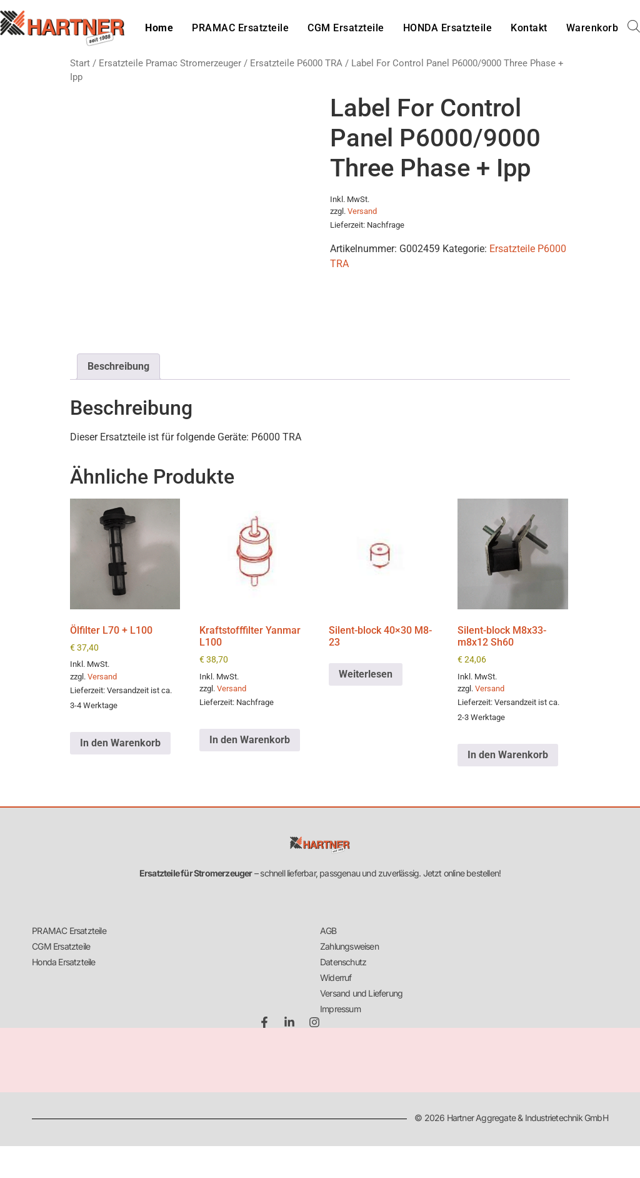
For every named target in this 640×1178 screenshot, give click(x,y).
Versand (362, 211)
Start (80, 63)
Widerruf (336, 977)
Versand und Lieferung (361, 993)
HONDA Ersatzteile (447, 28)
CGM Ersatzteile (346, 28)
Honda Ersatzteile (63, 962)
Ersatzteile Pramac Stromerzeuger (170, 63)
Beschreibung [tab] (118, 366)
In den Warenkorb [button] (120, 743)
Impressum (340, 1008)
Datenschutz (343, 962)
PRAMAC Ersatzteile (240, 28)
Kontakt (529, 28)
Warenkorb (592, 28)
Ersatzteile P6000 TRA (296, 63)
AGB (328, 930)
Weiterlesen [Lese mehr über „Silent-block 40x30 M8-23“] (365, 674)
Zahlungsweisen (349, 946)
